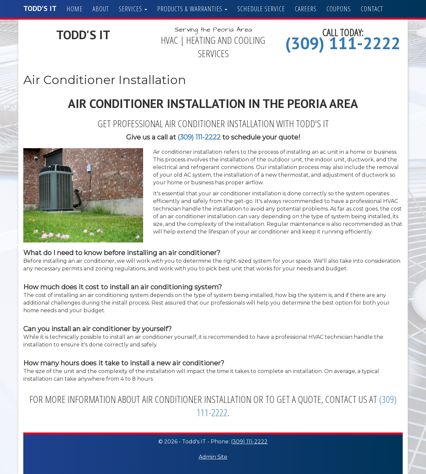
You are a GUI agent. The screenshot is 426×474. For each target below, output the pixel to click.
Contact (372, 8)
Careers (306, 8)
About (101, 8)
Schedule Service (261, 8)
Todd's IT (40, 8)
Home (75, 8)
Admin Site (213, 457)
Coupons (338, 8)
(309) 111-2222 (342, 43)
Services (133, 8)
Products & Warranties (192, 8)
